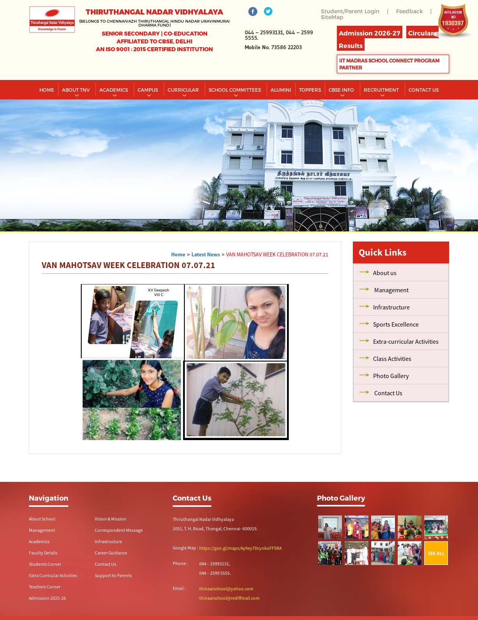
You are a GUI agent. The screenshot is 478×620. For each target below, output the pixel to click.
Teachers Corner (44, 587)
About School (42, 519)
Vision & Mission (110, 519)
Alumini (281, 89)
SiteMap (332, 17)
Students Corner (45, 564)
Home (46, 89)
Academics (114, 89)
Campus (148, 89)
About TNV (76, 89)
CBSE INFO (342, 89)
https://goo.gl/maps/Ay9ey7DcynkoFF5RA (240, 548)
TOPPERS (310, 89)
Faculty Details (43, 553)
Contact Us (105, 564)
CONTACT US (424, 89)
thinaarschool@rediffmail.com (229, 598)
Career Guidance (111, 553)
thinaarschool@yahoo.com (226, 589)
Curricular (184, 89)
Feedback (409, 11)
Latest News (205, 254)
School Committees (235, 89)
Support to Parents (113, 575)
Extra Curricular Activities (53, 575)
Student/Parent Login (350, 11)
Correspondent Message (119, 530)
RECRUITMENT (382, 89)
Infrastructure (108, 541)
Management (42, 530)
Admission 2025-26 (47, 598)
